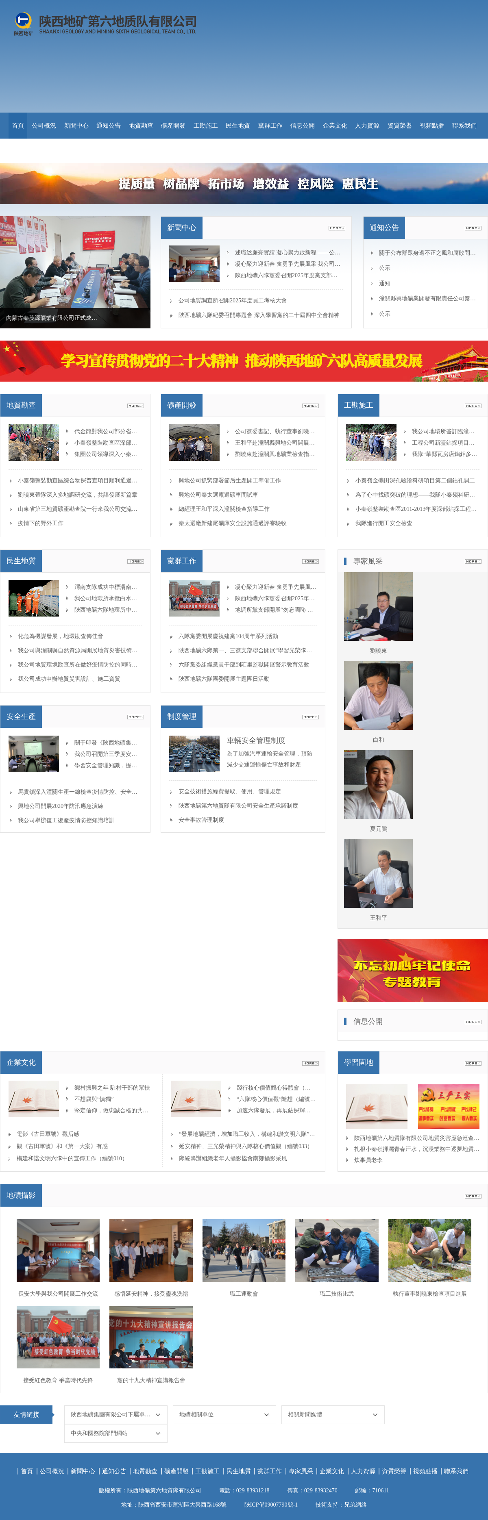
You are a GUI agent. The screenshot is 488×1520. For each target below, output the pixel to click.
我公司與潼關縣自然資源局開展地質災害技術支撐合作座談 (92, 650)
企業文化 (335, 125)
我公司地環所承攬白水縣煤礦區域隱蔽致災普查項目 (107, 598)
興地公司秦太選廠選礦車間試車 (218, 495)
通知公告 (108, 125)
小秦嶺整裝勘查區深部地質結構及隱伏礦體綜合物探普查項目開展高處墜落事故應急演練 (107, 443)
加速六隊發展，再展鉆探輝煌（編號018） (276, 1110)
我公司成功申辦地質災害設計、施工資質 (69, 679)
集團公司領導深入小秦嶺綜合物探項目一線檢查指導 (107, 454)
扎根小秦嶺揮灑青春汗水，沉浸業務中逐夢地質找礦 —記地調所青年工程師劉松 (416, 1149)
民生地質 (238, 125)
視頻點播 (432, 125)
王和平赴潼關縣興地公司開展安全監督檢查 (276, 443)
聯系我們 (464, 125)
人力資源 (367, 125)
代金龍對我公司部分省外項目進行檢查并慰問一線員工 (107, 431)
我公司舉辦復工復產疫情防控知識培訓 (66, 820)
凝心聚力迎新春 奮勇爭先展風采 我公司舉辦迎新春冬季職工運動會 (288, 264)
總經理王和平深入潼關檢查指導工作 (224, 509)
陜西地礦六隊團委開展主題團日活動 (224, 679)
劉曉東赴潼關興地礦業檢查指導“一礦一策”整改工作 (276, 454)
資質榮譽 (400, 125)
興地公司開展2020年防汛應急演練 (60, 806)
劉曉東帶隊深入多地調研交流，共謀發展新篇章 (77, 495)
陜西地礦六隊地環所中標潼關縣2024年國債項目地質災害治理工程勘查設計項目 (107, 610)
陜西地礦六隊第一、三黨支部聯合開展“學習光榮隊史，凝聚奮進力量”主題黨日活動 (283, 650)
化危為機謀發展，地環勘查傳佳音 (60, 636)
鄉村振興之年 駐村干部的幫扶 (112, 1088)
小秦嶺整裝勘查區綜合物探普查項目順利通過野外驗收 (86, 481)
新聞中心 (76, 125)
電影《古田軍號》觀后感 (48, 1134)
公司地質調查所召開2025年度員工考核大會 (233, 300)
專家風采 (301, 1471)
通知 (384, 283)
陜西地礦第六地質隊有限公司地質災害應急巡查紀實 (416, 1138)
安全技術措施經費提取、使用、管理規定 (230, 791)
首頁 (18, 125)
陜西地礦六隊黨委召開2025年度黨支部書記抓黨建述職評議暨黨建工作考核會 (288, 275)
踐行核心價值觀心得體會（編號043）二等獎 (276, 1088)
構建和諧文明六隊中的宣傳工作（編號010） (72, 1158)
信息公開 (302, 125)
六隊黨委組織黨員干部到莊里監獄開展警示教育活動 (244, 665)
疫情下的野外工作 (40, 523)
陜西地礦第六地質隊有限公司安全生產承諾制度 (238, 806)
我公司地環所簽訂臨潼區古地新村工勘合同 (445, 431)
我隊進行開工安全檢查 (383, 523)
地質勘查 (141, 125)
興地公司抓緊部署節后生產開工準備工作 (230, 481)
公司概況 (44, 125)
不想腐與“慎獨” (93, 1099)
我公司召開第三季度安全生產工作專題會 (107, 754)
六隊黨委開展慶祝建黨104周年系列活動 (228, 636)
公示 (384, 268)
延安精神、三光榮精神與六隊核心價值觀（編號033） (246, 1146)
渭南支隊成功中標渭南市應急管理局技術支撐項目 (107, 587)
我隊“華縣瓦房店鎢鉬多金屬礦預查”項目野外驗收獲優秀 (445, 454)
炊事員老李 (368, 1160)
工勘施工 (206, 125)
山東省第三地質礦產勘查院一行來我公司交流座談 (80, 509)
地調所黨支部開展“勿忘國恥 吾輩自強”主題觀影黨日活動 (276, 610)
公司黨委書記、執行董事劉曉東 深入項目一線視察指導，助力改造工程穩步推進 (276, 431)
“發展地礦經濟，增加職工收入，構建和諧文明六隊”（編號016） (248, 1134)
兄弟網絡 (355, 1505)
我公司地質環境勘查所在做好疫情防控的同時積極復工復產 (92, 665)
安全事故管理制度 (201, 820)
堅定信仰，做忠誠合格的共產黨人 (114, 1110)
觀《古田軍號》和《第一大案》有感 (62, 1146)
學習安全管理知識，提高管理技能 (107, 765)
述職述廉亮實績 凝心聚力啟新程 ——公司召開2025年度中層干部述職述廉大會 (288, 253)
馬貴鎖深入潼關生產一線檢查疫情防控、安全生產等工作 (89, 792)
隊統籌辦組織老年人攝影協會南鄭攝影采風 (233, 1158)
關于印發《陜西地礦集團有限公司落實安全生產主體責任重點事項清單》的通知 (107, 743)
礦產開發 (173, 125)
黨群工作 (270, 125)
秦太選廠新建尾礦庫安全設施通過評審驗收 (233, 523)
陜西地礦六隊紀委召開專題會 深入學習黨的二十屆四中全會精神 (259, 315)
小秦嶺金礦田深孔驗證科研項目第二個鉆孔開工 (415, 481)
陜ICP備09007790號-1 (271, 1505)
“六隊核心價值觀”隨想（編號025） (276, 1099)
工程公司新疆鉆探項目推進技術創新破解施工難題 (445, 443)
